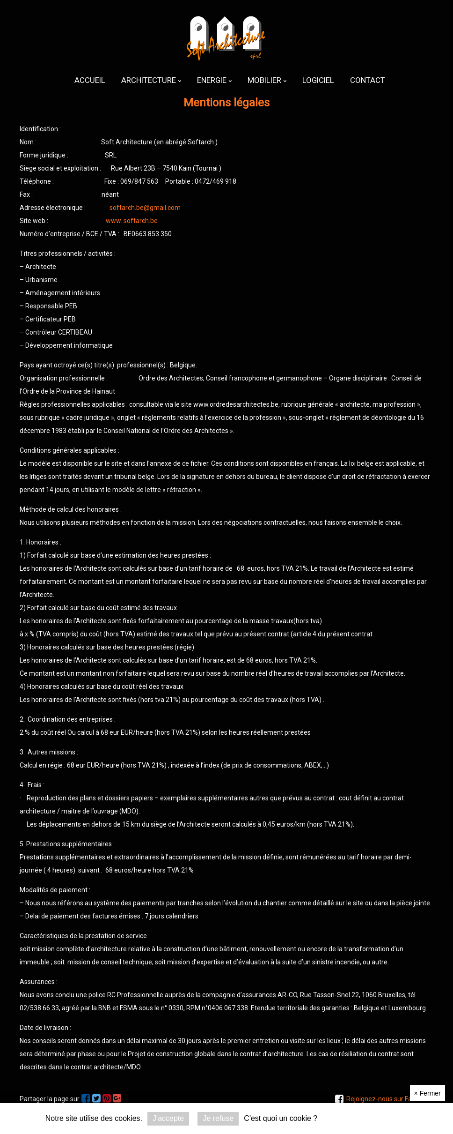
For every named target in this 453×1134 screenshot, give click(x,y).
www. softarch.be (132, 220)
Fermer (427, 1093)
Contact (367, 80)
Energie (214, 80)
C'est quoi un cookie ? (280, 1118)
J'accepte (168, 1118)
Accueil (89, 80)
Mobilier (267, 80)
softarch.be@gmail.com (145, 207)
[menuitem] (90, 80)
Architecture (151, 80)
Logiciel (318, 80)
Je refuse (218, 1118)
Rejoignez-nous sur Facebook (389, 1099)
